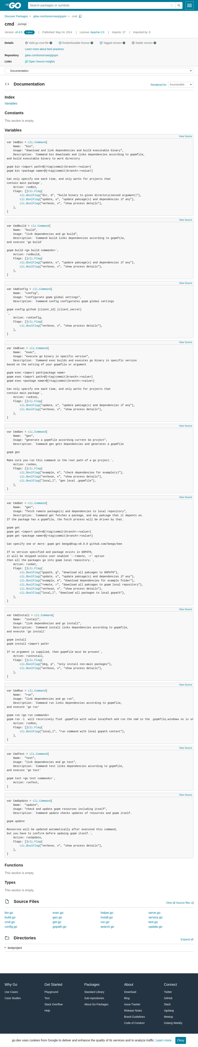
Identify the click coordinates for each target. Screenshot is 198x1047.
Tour (47, 998)
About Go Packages (96, 1004)
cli (30, 142)
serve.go (154, 912)
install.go (107, 917)
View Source (185, 136)
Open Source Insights (40, 61)
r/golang (169, 1010)
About (128, 984)
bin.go (9, 912)
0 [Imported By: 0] (141, 32)
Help (47, 1010)
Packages (92, 984)
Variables (11, 103)
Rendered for (158, 84)
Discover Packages (16, 16)
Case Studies (13, 998)
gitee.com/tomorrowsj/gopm (50, 16)
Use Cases (11, 991)
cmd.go (10, 922)
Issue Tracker (132, 1004)
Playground (51, 991)
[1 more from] (5, 947)
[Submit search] (179, 5)
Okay (180, 1040)
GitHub (168, 998)
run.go (105, 922)
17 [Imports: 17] (119, 32)
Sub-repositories (94, 998)
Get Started (53, 984)
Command (40, 142)
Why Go (11, 984)
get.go (57, 922)
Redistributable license (76, 42)
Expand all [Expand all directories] (187, 939)
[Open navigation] (189, 5)
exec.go (58, 912)
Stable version (144, 42)
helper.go (107, 912)
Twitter (168, 991)
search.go (107, 926)
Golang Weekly (173, 1023)
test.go (153, 922)
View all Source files (178, 902)
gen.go (57, 917)
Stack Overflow (53, 1004)
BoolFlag (32, 195)
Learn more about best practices (44, 49)
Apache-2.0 (97, 32)
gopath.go (59, 926)
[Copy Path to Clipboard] (80, 16)
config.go (11, 926)
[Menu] (99, 70)
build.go (10, 917)
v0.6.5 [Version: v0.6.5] (14, 32)
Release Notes (133, 1010)
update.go (155, 926)
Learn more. (164, 1040)
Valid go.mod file (38, 42)
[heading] (16, 5)
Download (130, 991)
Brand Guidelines (134, 1016)
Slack (167, 1004)
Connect (170, 984)
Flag (37, 191)
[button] (26, 42)
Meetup (168, 1016)
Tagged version (112, 42)
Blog (127, 998)
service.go (155, 917)
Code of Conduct (134, 1023)
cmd (74, 16)
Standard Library (94, 991)
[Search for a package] (102, 5)
